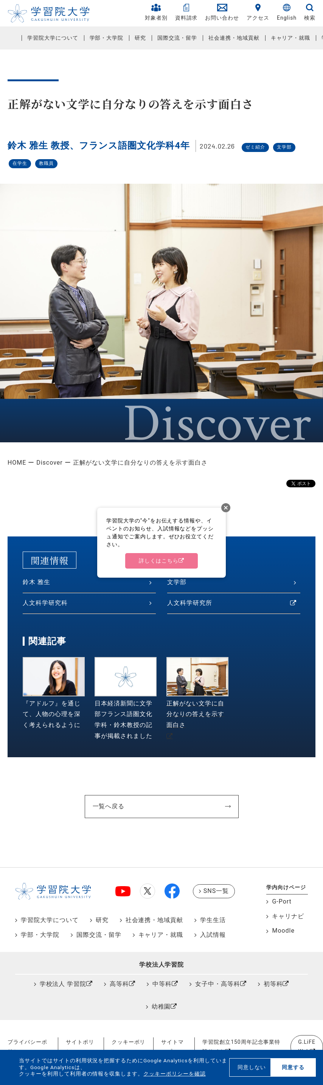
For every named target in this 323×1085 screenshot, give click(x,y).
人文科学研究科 (45, 602)
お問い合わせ (222, 12)
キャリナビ (288, 916)
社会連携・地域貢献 (233, 38)
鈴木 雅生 (36, 582)
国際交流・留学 (177, 38)
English (287, 12)
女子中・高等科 (217, 983)
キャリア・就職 (291, 38)
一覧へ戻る (109, 806)
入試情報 (213, 934)
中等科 (162, 983)
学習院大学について (52, 38)
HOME (17, 462)
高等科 (119, 983)
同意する (293, 1067)
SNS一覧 (216, 890)
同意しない (252, 1067)
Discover (49, 462)
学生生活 (213, 920)
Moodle (283, 930)
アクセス (258, 12)
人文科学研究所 (189, 602)
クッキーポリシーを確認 (174, 1074)
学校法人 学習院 (63, 983)
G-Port (281, 901)
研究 (140, 38)
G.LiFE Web (306, 1046)
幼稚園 (161, 1006)
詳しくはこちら (159, 561)
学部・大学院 (107, 38)
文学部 (176, 582)
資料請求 (186, 12)
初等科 (273, 983)
